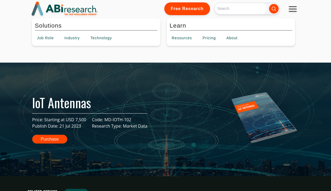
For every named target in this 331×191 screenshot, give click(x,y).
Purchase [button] (50, 139)
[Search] (241, 8)
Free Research (187, 8)
